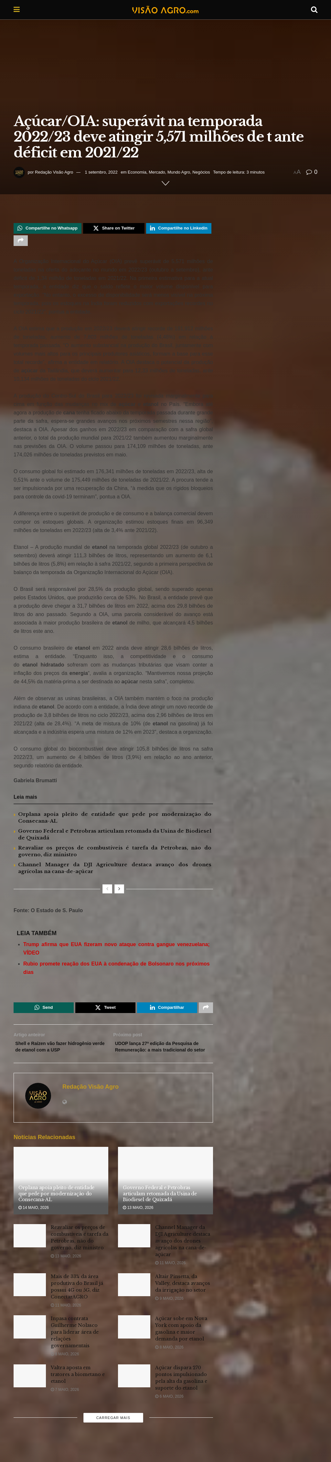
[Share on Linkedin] (178, 229)
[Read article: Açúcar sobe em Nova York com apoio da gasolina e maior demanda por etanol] (134, 1342)
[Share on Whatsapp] (47, 229)
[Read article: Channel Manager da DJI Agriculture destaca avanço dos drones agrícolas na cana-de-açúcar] (134, 1251)
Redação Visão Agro (54, 172)
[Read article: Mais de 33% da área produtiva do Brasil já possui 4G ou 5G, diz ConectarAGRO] (30, 1300)
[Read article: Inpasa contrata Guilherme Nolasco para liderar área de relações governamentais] (30, 1342)
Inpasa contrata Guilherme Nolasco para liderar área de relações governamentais (75, 1347)
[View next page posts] (119, 892)
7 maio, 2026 (65, 1405)
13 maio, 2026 (138, 1223)
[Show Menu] (17, 9)
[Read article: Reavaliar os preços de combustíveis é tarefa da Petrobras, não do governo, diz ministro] (30, 1251)
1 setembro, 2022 (101, 172)
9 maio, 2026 (169, 1313)
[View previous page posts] (107, 892)
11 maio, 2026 (170, 1278)
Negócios (201, 172)
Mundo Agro (178, 172)
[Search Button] (314, 9)
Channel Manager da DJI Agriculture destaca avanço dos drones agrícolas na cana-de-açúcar (182, 1256)
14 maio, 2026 (33, 1223)
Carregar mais (113, 1433)
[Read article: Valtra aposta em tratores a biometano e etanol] (30, 1391)
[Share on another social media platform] (21, 243)
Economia (137, 172)
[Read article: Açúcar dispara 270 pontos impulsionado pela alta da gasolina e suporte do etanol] (134, 1391)
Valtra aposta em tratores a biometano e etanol (78, 1389)
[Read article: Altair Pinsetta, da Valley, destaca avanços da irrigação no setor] (134, 1300)
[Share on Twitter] (113, 229)
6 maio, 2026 (169, 1411)
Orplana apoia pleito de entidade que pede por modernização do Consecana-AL (56, 1209)
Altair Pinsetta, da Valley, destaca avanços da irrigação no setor (182, 1298)
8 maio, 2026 (65, 1369)
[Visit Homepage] (165, 9)
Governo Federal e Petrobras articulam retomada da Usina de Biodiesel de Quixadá (160, 1209)
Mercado (157, 172)
